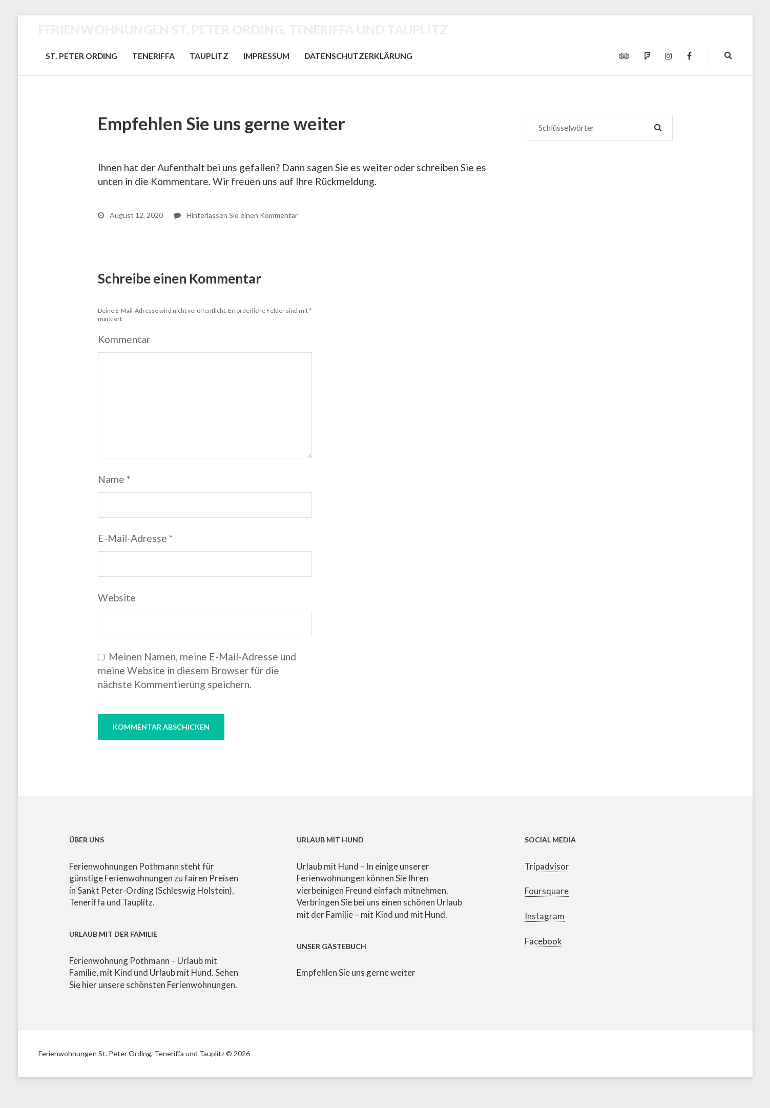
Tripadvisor (547, 866)
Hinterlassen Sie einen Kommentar (236, 215)
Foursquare (547, 890)
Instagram (545, 916)
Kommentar (124, 339)
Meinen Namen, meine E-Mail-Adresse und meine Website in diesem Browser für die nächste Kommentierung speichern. (197, 670)
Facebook (543, 941)
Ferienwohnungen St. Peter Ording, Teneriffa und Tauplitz (243, 29)
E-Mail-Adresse (135, 538)
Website (117, 597)
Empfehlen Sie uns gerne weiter (356, 972)
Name (114, 479)
